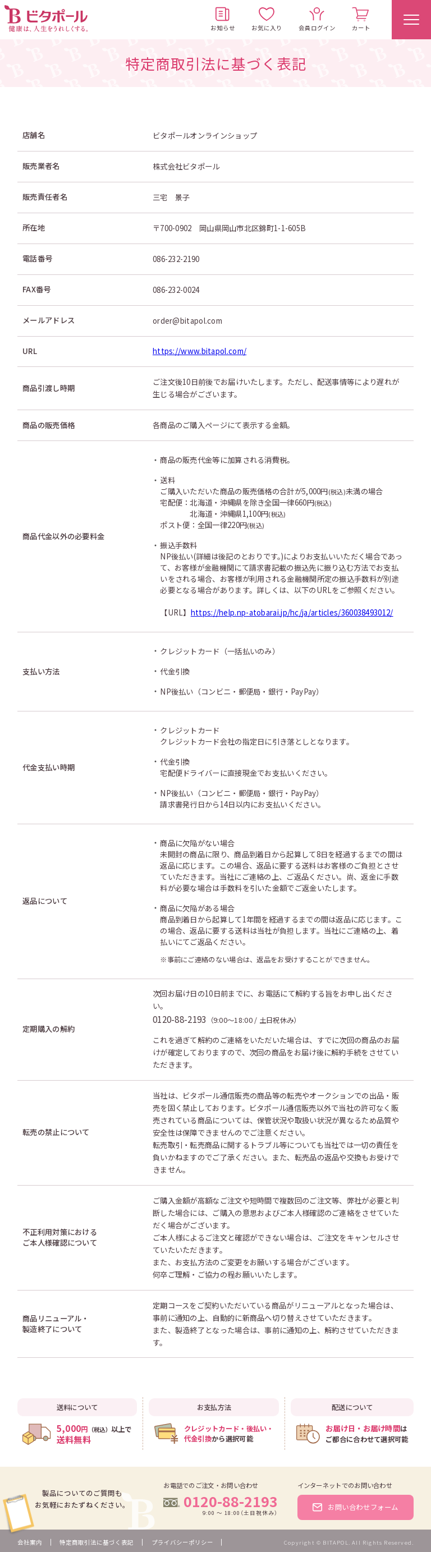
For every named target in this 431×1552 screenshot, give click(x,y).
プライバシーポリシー (182, 1542)
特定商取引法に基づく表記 (96, 1542)
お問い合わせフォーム (355, 1507)
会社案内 (29, 1542)
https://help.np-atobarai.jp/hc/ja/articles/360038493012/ (292, 612)
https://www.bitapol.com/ (199, 351)
